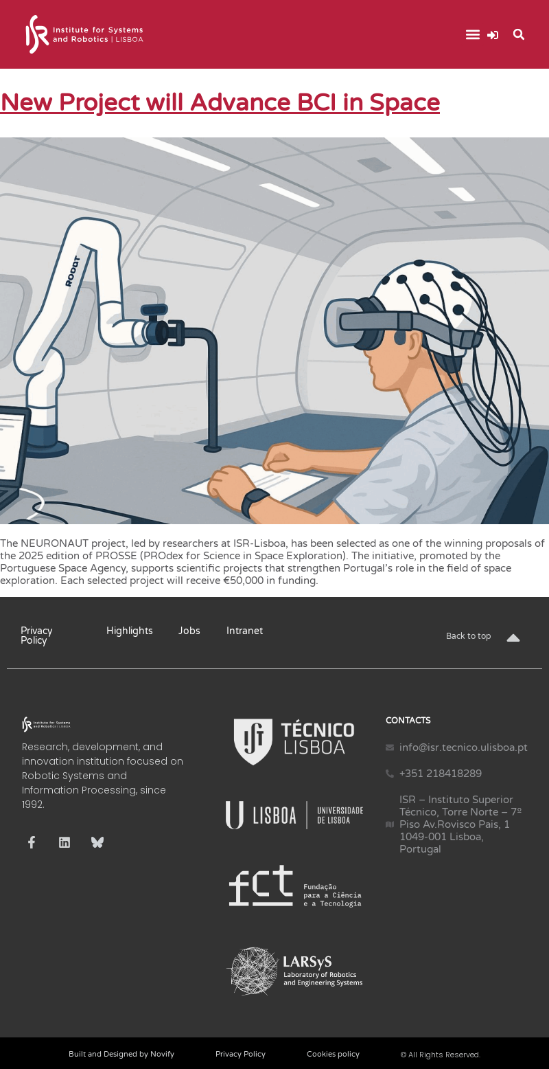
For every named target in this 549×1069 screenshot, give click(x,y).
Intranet (244, 631)
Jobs (189, 631)
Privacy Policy (37, 635)
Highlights (129, 631)
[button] (472, 34)
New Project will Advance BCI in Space (220, 103)
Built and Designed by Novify (121, 1054)
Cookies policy (333, 1054)
